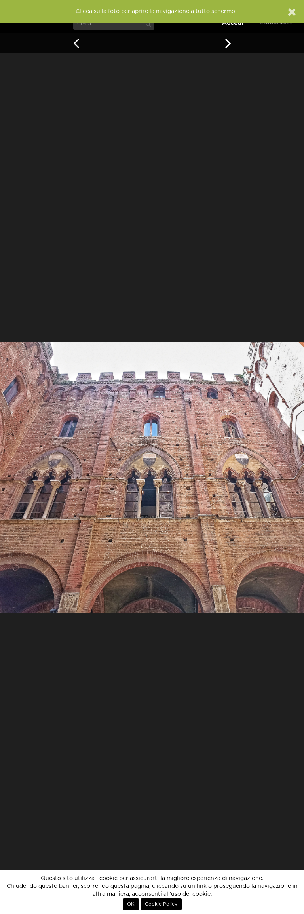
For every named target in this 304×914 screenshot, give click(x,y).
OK (131, 904)
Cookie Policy (161, 904)
